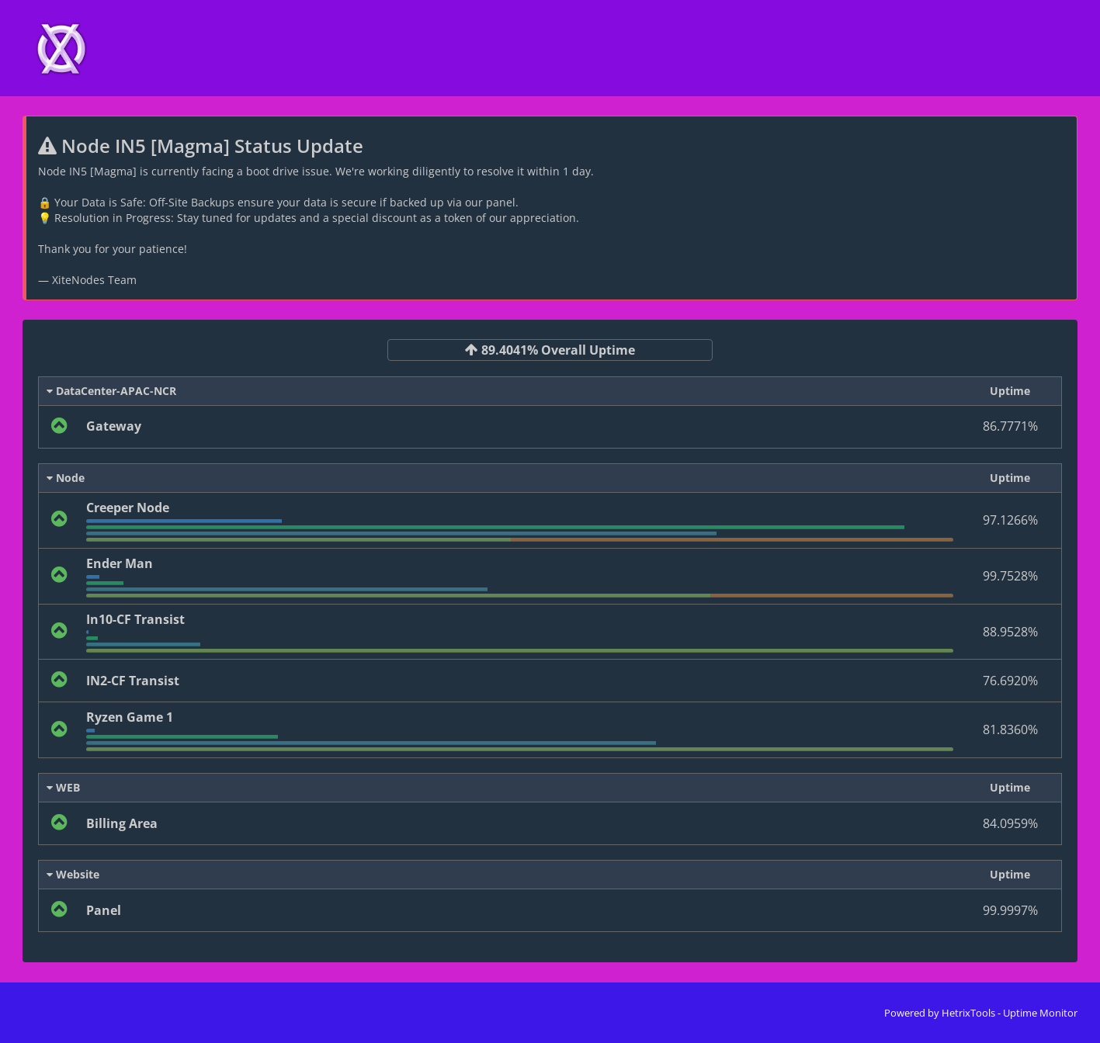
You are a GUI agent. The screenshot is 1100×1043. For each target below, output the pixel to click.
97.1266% (1010, 519)
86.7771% (1010, 426)
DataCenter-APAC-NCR (111, 390)
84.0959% (1010, 823)
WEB (63, 787)
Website (73, 874)
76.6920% (1010, 680)
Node (66, 477)
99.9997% (1010, 910)
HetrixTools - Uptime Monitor (1009, 1013)
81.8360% (1010, 729)
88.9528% (1010, 631)
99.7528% (1010, 575)
